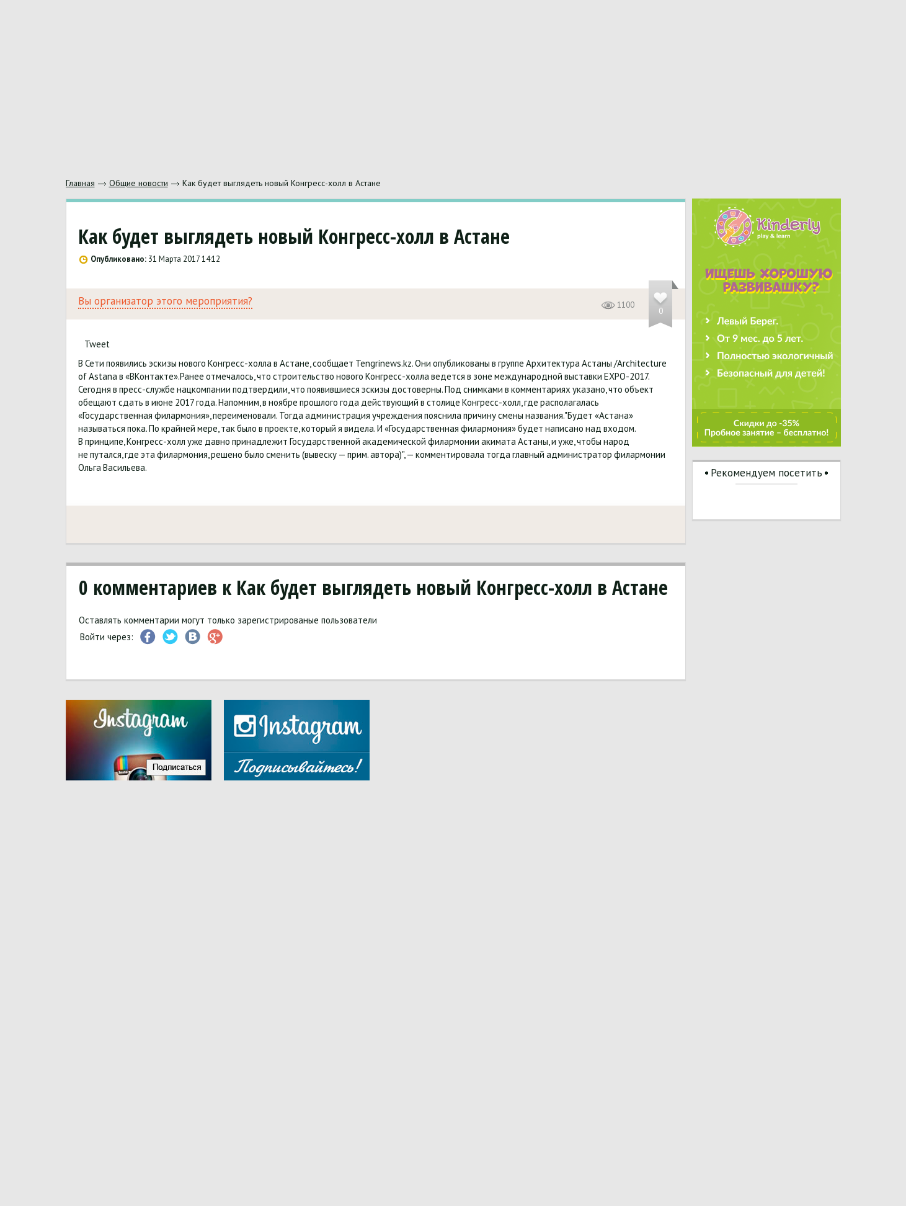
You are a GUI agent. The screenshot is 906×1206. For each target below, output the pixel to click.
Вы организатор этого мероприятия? (165, 301)
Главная (80, 183)
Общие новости (138, 183)
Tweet (97, 344)
